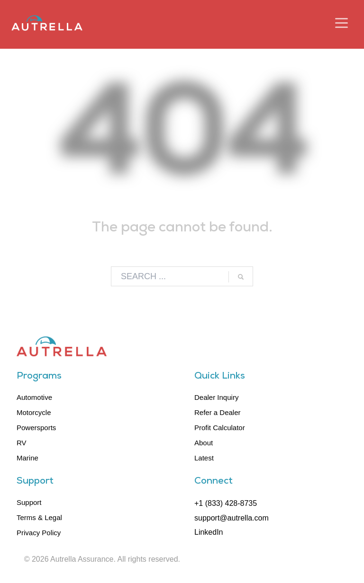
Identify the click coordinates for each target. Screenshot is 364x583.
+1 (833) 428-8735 (225, 503)
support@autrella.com (231, 518)
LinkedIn (208, 532)
